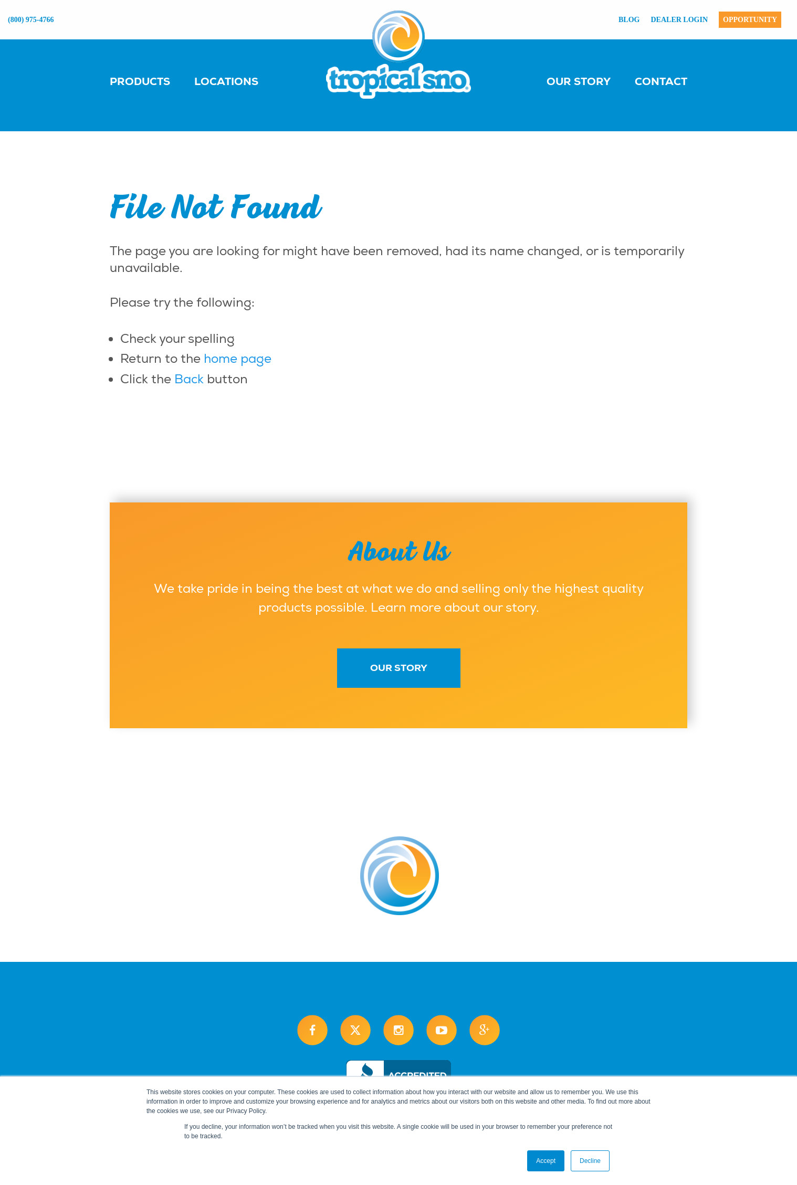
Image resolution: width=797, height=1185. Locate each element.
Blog (628, 20)
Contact (661, 81)
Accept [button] (545, 1161)
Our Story (579, 81)
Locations (226, 81)
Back (189, 379)
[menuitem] (150, 81)
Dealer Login (679, 20)
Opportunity (750, 20)
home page (237, 358)
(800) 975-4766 (31, 20)
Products (140, 81)
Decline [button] (590, 1161)
